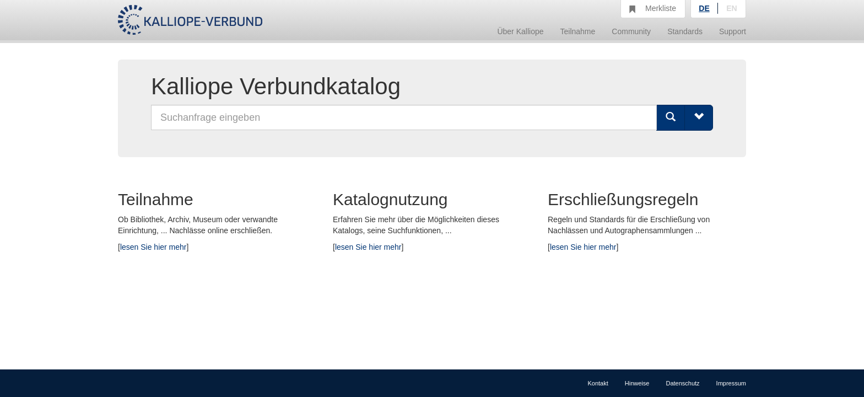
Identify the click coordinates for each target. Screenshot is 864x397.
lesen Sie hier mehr (153, 247)
